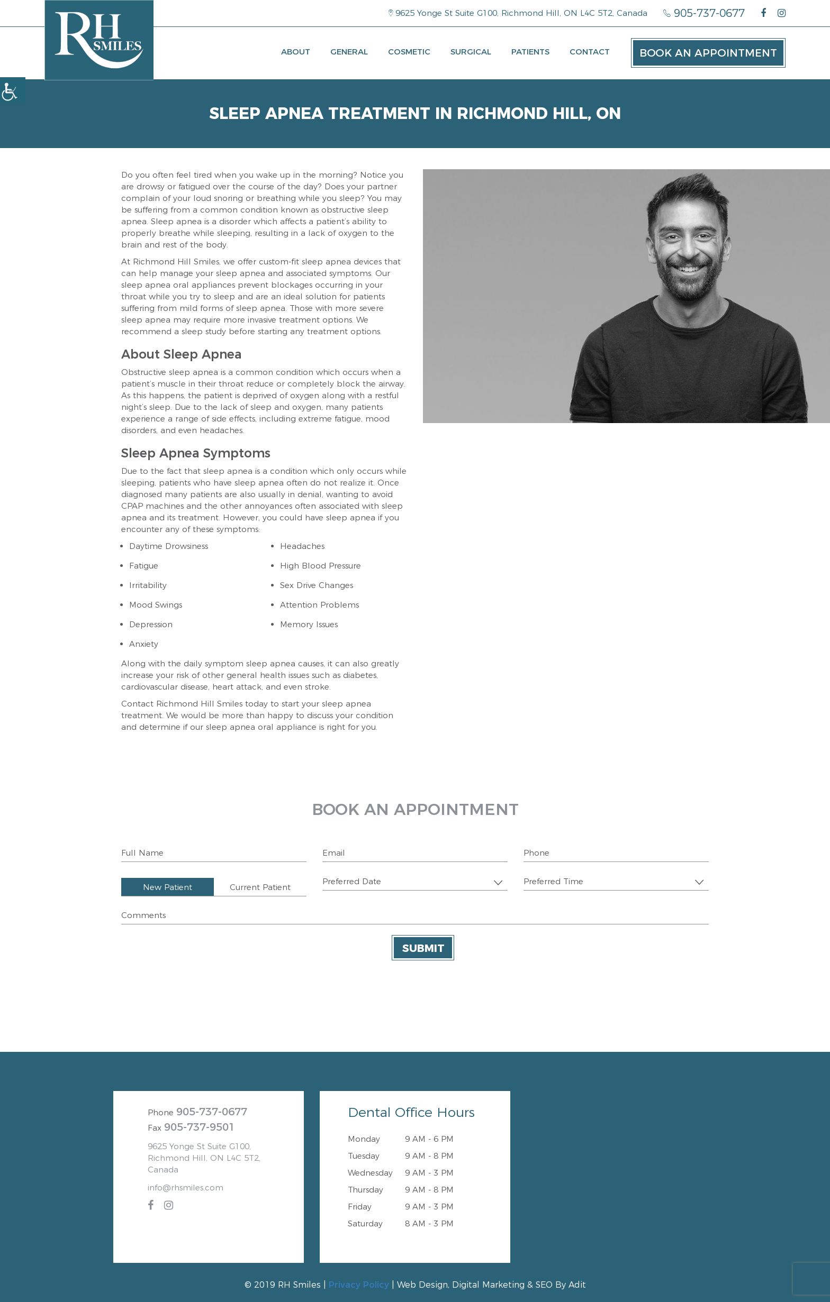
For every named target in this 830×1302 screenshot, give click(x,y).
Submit (423, 948)
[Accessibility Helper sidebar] (12, 90)
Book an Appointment (708, 53)
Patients (530, 52)
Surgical (470, 52)
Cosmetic (409, 52)
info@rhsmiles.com (185, 1187)
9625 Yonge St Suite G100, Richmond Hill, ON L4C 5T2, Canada (518, 13)
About (295, 52)
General (349, 52)
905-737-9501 (199, 1127)
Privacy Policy (359, 1285)
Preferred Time (553, 881)
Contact (590, 52)
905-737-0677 (704, 13)
